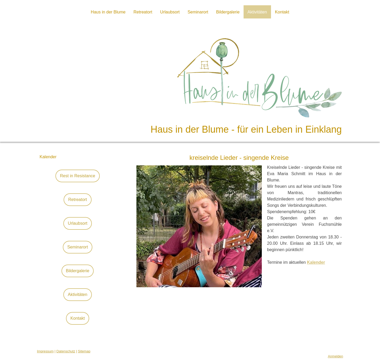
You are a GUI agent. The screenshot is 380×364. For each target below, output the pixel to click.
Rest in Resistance (77, 176)
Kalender (48, 157)
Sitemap (84, 351)
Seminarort (198, 12)
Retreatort (143, 12)
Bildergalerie (228, 12)
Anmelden (335, 356)
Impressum (45, 351)
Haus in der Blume (108, 12)
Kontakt (282, 12)
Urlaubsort (170, 12)
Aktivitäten (257, 12)
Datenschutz (65, 351)
